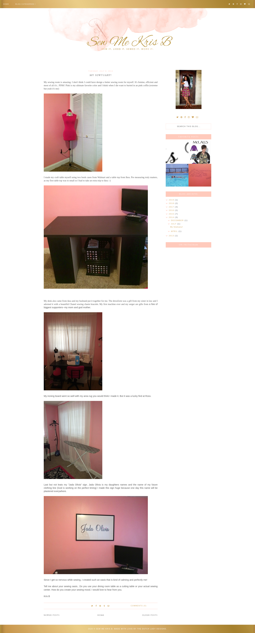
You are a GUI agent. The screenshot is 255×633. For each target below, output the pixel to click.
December (177, 220)
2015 (172, 214)
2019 (172, 200)
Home (6, 4)
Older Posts (150, 615)
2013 (172, 236)
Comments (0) (139, 606)
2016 (172, 210)
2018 (172, 203)
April (174, 231)
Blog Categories (24, 4)
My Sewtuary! (101, 75)
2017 (172, 207)
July (174, 224)
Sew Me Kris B (104, 629)
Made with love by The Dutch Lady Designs (140, 629)
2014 (172, 217)
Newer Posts (52, 615)
